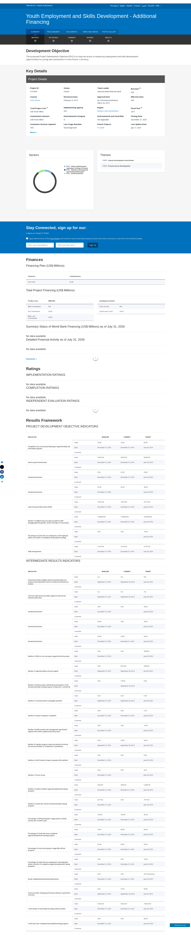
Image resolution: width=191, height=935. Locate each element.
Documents (71, 32)
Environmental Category (74, 116)
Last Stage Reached (72, 124)
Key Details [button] (53, 40)
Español (129, 6)
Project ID (34, 88)
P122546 (100, 128)
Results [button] (108, 40)
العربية (144, 6)
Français (137, 6)
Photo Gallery (109, 32)
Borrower (135, 88)
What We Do (31, 6)
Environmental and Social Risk (110, 116)
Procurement (53, 32)
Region (100, 107)
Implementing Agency (73, 107)
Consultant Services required (43, 124)
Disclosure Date (71, 97)
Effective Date (137, 97)
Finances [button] (72, 40)
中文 (157, 6)
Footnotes (30, 359)
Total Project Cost (39, 107)
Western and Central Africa (107, 111)
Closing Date (136, 116)
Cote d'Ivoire (35, 100)
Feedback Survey (180, 925)
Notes (32, 132)
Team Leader (103, 88)
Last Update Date (139, 124)
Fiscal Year (136, 107)
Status (67, 88)
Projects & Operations (44, 6)
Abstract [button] (35, 40)
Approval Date (103, 97)
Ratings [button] (90, 40)
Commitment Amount (39, 116)
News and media (90, 32)
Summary (35, 32)
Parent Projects (104, 124)
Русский (151, 6)
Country (33, 97)
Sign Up (92, 245)
